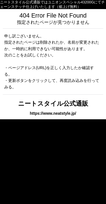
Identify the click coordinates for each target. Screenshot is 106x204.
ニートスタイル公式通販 (53, 103)
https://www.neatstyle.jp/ (53, 113)
